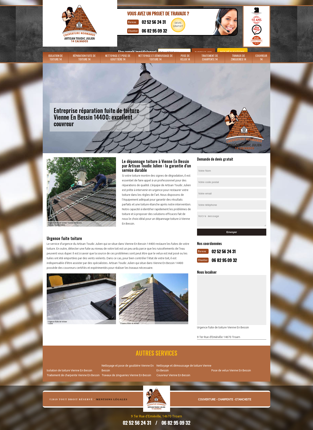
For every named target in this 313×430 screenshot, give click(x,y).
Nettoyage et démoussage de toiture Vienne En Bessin (183, 366)
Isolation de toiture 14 (55, 57)
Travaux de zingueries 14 (238, 57)
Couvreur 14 (261, 57)
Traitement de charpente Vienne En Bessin (73, 373)
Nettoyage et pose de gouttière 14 (117, 57)
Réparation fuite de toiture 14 (84, 57)
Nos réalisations (219, 40)
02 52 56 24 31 (146, 21)
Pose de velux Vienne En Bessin (231, 368)
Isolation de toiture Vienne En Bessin (69, 368)
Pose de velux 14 (185, 57)
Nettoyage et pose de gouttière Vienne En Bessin (128, 366)
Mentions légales (112, 397)
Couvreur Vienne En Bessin (173, 373)
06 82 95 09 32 (147, 29)
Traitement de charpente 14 (209, 57)
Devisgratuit (176, 24)
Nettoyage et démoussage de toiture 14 (155, 57)
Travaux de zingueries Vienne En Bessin (126, 373)
